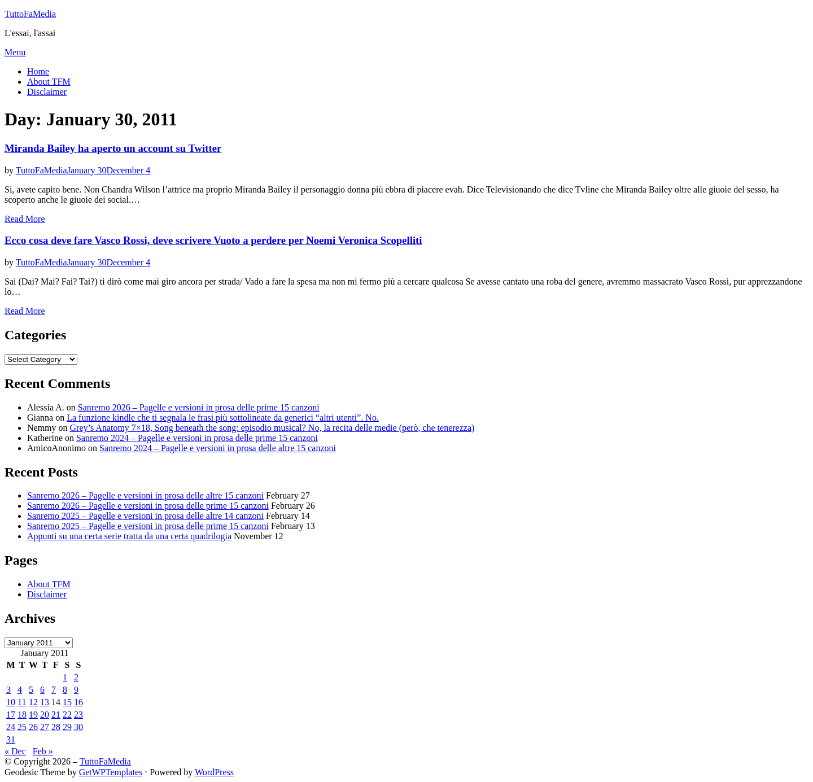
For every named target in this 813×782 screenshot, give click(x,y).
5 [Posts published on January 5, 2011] (31, 689)
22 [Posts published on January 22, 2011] (67, 714)
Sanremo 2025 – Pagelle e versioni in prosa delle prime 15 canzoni (148, 526)
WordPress (214, 772)
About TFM (49, 81)
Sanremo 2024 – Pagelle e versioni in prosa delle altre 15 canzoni (217, 448)
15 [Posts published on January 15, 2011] (67, 702)
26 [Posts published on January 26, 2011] (33, 727)
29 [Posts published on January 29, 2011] (67, 727)
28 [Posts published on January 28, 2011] (55, 727)
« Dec (15, 751)
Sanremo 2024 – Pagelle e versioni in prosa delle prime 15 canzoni (197, 438)
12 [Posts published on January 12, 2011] (33, 702)
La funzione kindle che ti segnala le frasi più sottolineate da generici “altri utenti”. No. (223, 417)
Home (38, 71)
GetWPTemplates (111, 772)
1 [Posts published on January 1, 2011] (65, 677)
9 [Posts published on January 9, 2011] (76, 689)
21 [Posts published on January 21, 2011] (55, 714)
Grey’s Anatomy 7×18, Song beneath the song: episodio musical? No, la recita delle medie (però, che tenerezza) (272, 427)
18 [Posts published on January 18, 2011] (22, 714)
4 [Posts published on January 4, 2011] (20, 689)
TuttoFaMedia (30, 14)
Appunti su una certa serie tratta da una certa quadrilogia (129, 536)
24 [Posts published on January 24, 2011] (10, 727)
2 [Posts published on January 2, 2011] (76, 677)
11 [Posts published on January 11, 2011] (22, 702)
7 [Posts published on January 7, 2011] (53, 689)
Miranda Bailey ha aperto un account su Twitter (113, 148)
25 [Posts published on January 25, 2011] (22, 727)
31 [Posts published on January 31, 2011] (10, 739)
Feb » (43, 751)
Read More (25, 219)
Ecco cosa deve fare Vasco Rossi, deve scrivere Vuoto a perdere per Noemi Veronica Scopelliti (213, 240)
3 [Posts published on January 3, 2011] (8, 689)
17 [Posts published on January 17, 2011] (10, 714)
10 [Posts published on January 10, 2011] (10, 702)
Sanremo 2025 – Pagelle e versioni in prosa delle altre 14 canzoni (145, 516)
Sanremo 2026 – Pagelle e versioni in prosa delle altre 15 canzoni (145, 495)
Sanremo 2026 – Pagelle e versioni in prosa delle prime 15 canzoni (199, 407)
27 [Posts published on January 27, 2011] (44, 727)
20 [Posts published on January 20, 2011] (44, 714)
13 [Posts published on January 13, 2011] (44, 702)
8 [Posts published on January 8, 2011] (65, 689)
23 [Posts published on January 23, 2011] (78, 714)
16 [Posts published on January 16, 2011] (78, 702)
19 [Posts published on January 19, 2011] (33, 714)
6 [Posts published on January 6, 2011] (42, 689)
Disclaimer (47, 92)
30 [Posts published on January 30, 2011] (78, 727)
